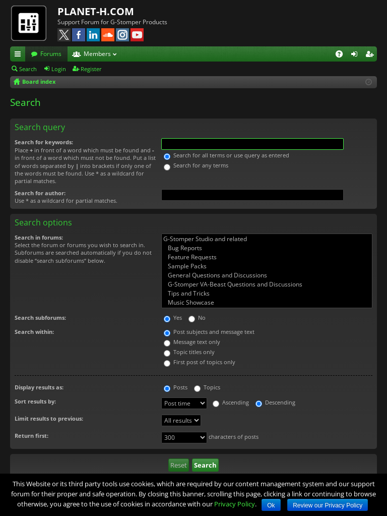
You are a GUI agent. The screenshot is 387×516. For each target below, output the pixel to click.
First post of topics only (199, 362)
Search (28, 69)
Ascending (231, 402)
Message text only (192, 342)
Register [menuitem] (371, 55)
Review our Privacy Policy (327, 505)
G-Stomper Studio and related (266, 239)
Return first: (31, 435)
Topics (207, 387)
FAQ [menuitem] (342, 55)
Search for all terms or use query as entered (226, 155)
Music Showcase (266, 302)
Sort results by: (35, 401)
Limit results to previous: (49, 418)
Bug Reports (266, 248)
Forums (50, 53)
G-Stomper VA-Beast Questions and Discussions (266, 284)
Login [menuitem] (356, 55)
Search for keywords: (44, 142)
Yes (173, 317)
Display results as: (39, 387)
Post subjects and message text (209, 331)
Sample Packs (266, 266)
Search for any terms (196, 165)
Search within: (34, 331)
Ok (271, 505)
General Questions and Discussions (266, 275)
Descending (275, 402)
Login (58, 69)
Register (91, 69)
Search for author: (40, 193)
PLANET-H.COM (95, 11)
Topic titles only (189, 352)
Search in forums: (39, 237)
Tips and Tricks (266, 293)
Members (97, 53)
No (197, 317)
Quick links (19, 55)
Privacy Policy (234, 503)
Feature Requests (266, 257)
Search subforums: (40, 317)
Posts (175, 387)
